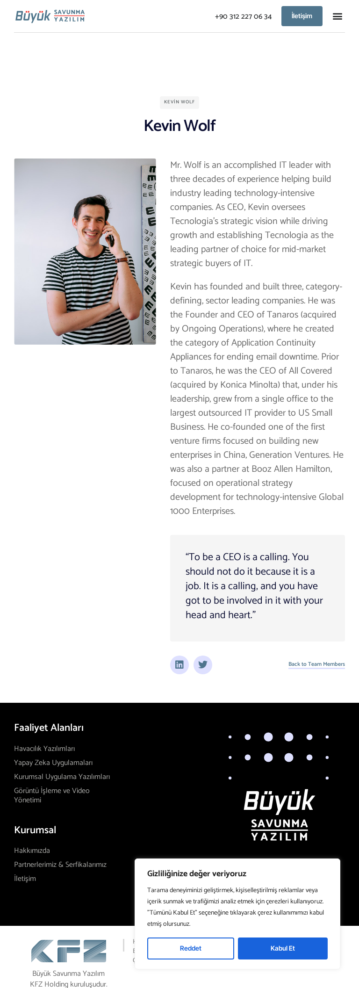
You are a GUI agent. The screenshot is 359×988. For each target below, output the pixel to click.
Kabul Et (283, 948)
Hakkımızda (32, 850)
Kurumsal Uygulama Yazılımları (62, 777)
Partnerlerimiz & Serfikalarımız (60, 864)
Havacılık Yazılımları (44, 749)
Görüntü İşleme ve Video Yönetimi (52, 796)
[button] (337, 16)
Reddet (190, 948)
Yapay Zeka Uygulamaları (53, 763)
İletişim (25, 879)
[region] (237, 913)
